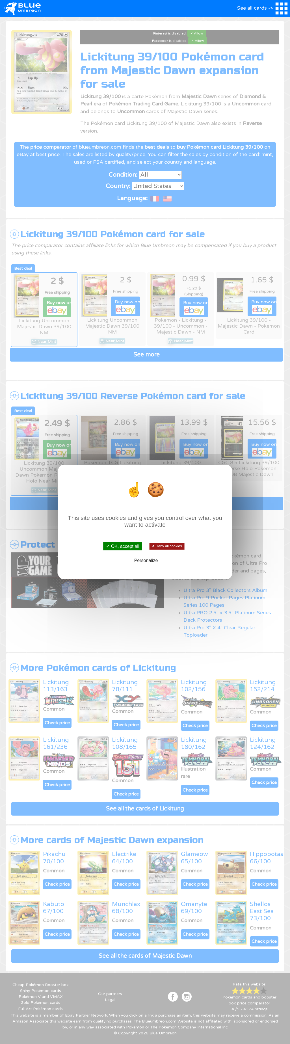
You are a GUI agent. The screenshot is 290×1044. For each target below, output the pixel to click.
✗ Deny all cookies (167, 546)
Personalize (146, 560)
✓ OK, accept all (122, 546)
